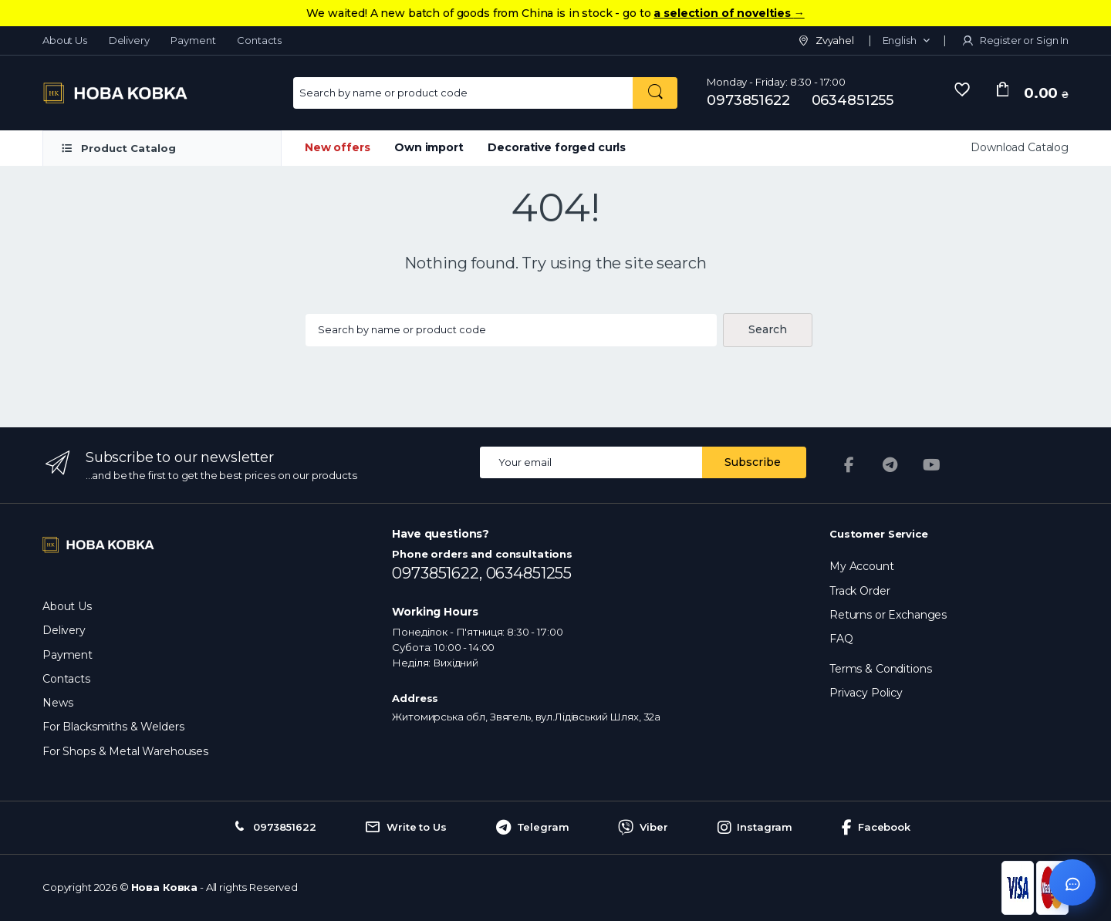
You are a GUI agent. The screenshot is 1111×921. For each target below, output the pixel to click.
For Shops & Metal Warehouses (125, 751)
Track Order (859, 591)
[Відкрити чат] (1072, 882)
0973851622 (748, 100)
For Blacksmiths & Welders (113, 727)
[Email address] (591, 462)
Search (767, 329)
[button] (906, 41)
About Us (64, 40)
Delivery (129, 40)
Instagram (755, 827)
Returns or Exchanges (888, 615)
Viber (642, 827)
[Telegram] (890, 465)
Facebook (876, 827)
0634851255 (853, 100)
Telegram (532, 827)
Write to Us (405, 827)
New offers (337, 147)
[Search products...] (511, 330)
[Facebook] (848, 465)
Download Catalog (1020, 147)
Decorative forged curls (557, 147)
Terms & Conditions (880, 669)
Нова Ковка (164, 887)
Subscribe (752, 462)
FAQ (841, 639)
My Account (861, 566)
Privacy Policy (866, 693)
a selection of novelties (728, 13)
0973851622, (438, 573)
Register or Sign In (1015, 40)
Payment (193, 40)
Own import (429, 147)
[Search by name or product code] (655, 93)
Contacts (259, 40)
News (57, 703)
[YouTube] (932, 465)
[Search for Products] (463, 93)
